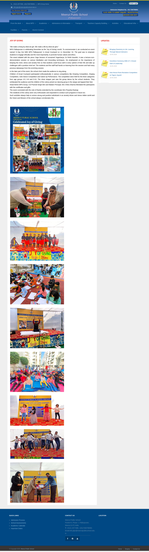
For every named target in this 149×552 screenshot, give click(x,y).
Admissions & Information (62, 23)
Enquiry (127, 549)
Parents (25, 30)
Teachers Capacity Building (98, 23)
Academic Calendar (18, 526)
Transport (80, 23)
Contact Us (122, 3)
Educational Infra (131, 23)
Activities (116, 23)
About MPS (31, 23)
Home (115, 3)
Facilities (15, 30)
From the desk (17, 23)
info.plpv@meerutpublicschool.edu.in (25, 7)
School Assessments (18, 523)
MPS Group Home (43, 4)
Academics (44, 23)
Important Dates (17, 528)
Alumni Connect (38, 30)
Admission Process (18, 520)
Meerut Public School (27, 549)
